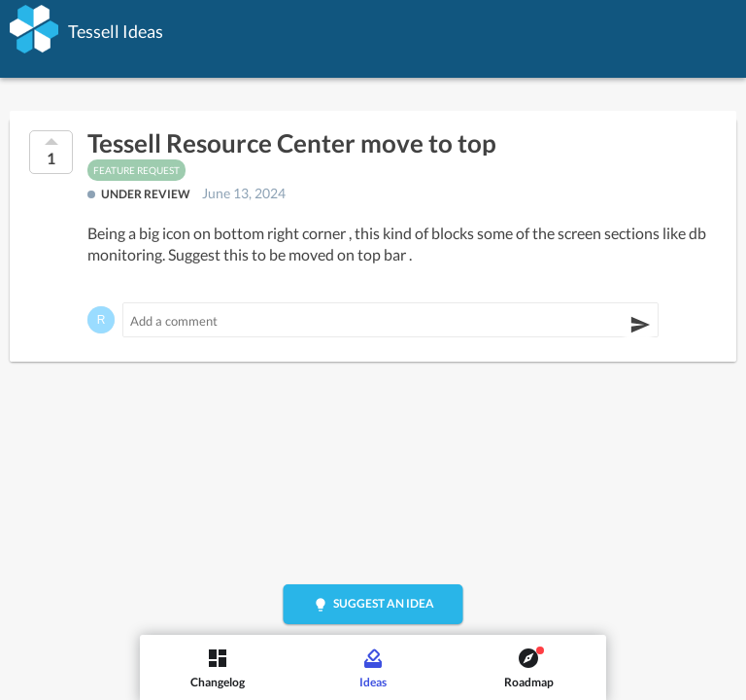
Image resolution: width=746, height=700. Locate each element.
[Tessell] (34, 29)
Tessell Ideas (115, 31)
